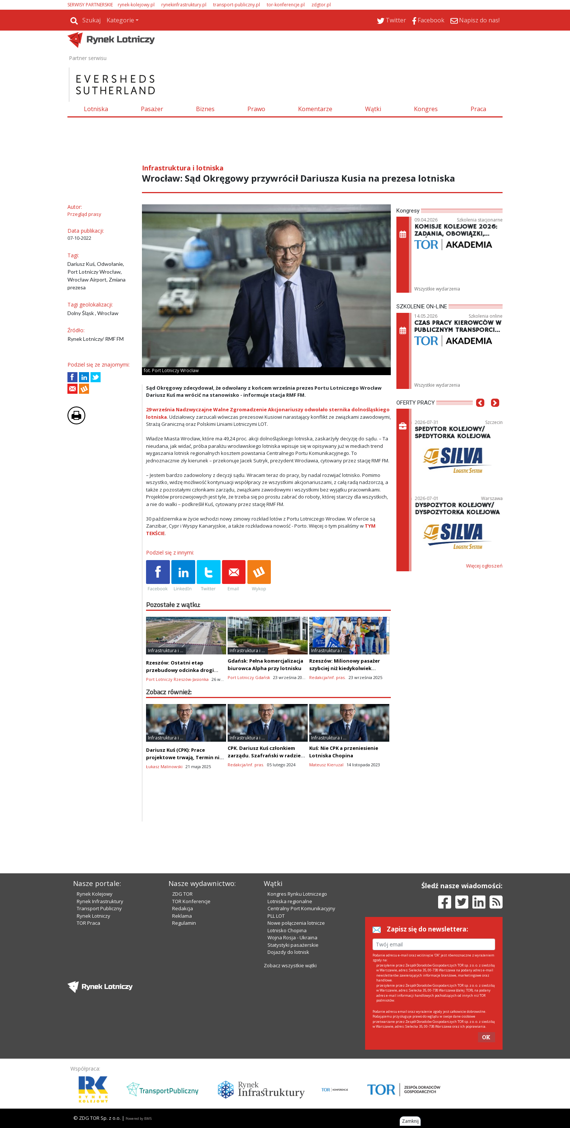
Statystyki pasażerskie (293, 945)
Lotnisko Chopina (287, 930)
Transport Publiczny (99, 908)
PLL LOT (276, 915)
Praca (478, 109)
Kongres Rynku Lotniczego (297, 893)
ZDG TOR (182, 893)
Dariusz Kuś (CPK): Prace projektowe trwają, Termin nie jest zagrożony (184, 757)
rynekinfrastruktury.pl (183, 4)
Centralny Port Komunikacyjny (301, 908)
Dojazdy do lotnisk (288, 952)
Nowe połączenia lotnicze (296, 923)
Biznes (205, 109)
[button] (480, 414)
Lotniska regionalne (289, 901)
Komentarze (315, 109)
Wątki (373, 109)
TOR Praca (88, 923)
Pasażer (152, 109)
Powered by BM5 (139, 1118)
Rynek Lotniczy (93, 915)
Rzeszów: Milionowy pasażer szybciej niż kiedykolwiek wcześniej (344, 668)
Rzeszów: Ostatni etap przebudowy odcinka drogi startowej (180, 670)
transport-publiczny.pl (236, 4)
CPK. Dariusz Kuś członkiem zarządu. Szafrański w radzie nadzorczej (264, 755)
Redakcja (182, 908)
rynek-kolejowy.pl (136, 4)
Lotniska (96, 109)
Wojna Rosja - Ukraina (292, 937)
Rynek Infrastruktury (100, 901)
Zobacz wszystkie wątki (290, 965)
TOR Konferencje (191, 901)
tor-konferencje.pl (286, 4)
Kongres (426, 109)
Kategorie (120, 20)
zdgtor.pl (321, 4)
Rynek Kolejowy (95, 893)
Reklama (182, 915)
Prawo (256, 109)
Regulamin (184, 923)
